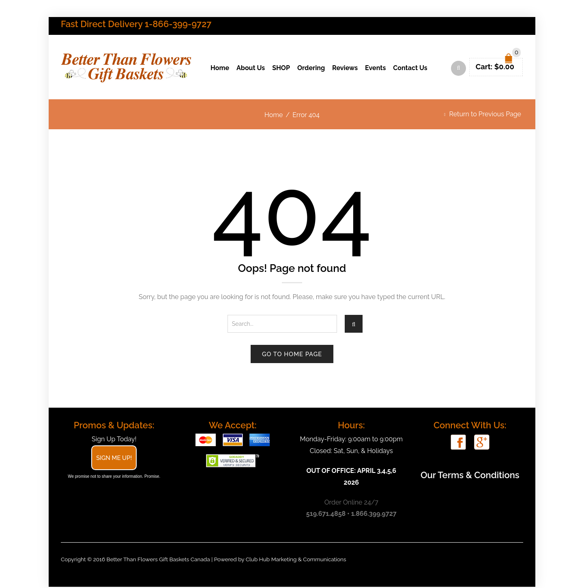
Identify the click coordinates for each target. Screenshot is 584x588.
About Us (250, 69)
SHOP (281, 69)
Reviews (345, 69)
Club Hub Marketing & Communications (296, 560)
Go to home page (292, 355)
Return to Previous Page (485, 115)
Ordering (311, 69)
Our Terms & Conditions (470, 476)
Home (219, 69)
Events (375, 69)
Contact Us (410, 69)
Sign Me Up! (114, 458)
